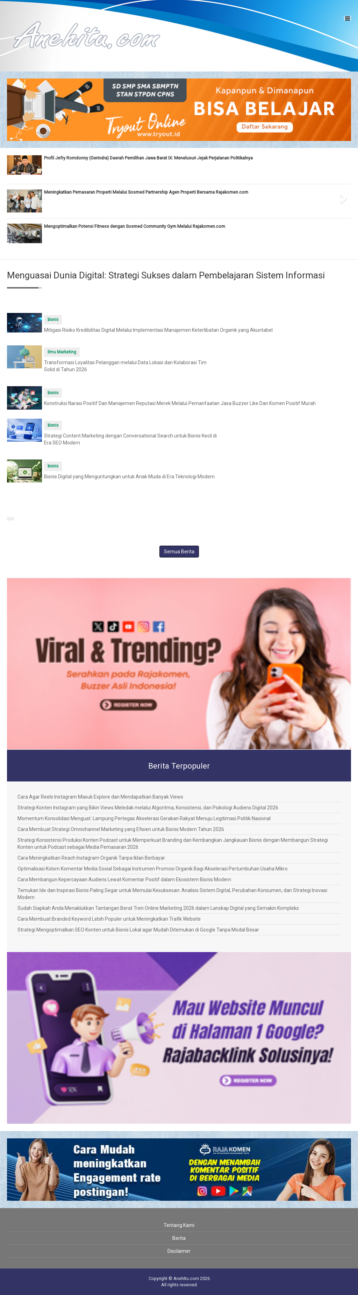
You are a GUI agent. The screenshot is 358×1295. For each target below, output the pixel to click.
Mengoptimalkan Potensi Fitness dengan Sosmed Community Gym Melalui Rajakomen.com (134, 226)
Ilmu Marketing (62, 352)
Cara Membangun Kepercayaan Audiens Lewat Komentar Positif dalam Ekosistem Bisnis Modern (124, 879)
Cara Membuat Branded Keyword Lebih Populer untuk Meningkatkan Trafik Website (109, 919)
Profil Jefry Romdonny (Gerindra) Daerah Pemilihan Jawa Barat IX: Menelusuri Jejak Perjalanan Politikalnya (148, 157)
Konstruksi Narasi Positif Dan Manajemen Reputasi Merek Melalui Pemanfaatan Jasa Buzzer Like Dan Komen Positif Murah (180, 403)
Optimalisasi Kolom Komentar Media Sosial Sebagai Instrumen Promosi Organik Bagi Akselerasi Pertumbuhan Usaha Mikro (152, 868)
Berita (179, 1238)
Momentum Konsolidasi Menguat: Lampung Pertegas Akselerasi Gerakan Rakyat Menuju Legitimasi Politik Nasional (144, 818)
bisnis (53, 319)
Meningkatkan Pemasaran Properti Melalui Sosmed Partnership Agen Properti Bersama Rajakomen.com (146, 192)
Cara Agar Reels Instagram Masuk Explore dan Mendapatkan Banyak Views (100, 797)
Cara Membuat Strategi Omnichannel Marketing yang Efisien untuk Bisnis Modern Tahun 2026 (120, 829)
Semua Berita (179, 551)
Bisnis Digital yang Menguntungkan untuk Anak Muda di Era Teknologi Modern (129, 476)
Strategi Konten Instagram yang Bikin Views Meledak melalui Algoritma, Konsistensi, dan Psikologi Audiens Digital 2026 (147, 807)
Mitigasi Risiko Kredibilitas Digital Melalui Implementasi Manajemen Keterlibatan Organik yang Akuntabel (158, 330)
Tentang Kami (179, 1225)
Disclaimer (179, 1251)
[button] (15, 196)
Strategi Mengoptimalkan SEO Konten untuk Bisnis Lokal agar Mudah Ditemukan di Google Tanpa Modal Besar (138, 930)
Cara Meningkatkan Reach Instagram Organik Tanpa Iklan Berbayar (91, 858)
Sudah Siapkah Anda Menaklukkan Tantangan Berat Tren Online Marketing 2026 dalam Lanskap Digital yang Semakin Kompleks (158, 908)
